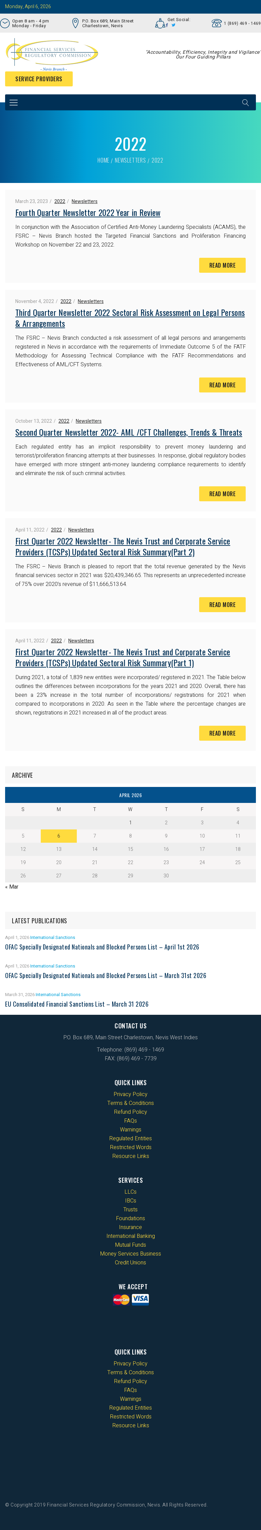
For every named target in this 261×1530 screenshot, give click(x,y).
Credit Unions (130, 1263)
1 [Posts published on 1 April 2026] (130, 822)
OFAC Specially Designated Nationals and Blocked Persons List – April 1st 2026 (102, 946)
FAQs (130, 1121)
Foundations (130, 1218)
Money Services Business (130, 1254)
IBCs (130, 1201)
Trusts (130, 1210)
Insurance (130, 1227)
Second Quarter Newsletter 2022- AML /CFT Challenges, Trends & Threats (128, 432)
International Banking (130, 1236)
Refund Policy (130, 1112)
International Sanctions (52, 937)
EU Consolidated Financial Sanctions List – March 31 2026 (77, 1003)
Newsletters (130, 160)
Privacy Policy (130, 1094)
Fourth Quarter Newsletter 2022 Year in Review (88, 212)
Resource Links (130, 1156)
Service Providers (39, 79)
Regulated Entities (130, 1138)
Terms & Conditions (130, 1103)
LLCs (130, 1192)
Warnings (130, 1130)
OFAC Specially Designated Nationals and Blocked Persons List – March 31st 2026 (105, 975)
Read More (222, 265)
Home (103, 160)
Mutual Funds (130, 1245)
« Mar (11, 887)
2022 (59, 201)
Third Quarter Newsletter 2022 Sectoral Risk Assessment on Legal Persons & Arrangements (130, 317)
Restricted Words (131, 1147)
